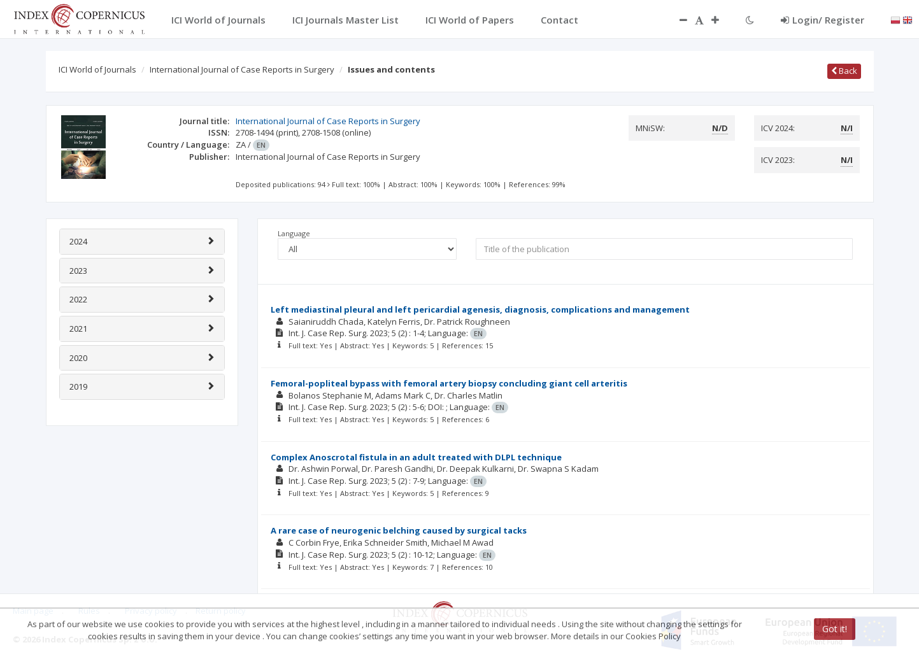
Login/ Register (822, 19)
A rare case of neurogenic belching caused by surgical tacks (399, 530)
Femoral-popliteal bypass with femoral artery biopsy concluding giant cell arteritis (449, 383)
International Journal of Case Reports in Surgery (242, 69)
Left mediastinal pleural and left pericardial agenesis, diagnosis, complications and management (480, 309)
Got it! (834, 629)
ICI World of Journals (97, 69)
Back (844, 70)
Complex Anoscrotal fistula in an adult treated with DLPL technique (416, 457)
